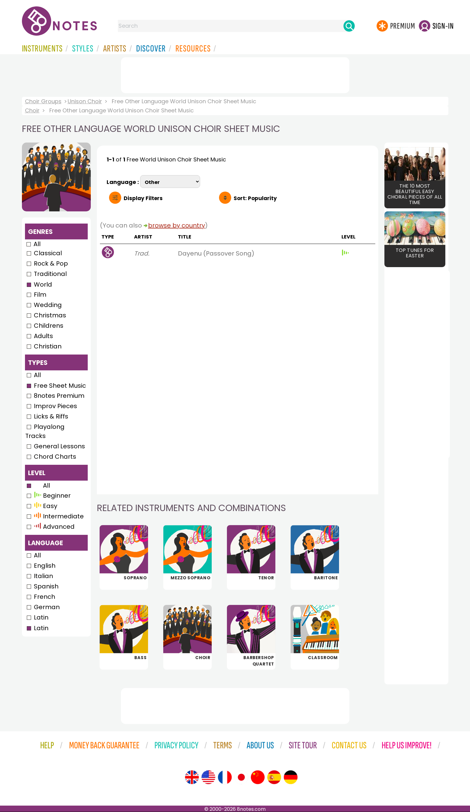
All (37, 244)
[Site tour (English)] (192, 777)
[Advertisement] (235, 74)
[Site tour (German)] (290, 777)
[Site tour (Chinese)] (257, 777)
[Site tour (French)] (224, 777)
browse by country (176, 225)
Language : (123, 181)
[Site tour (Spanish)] (274, 777)
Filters (143, 198)
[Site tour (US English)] (208, 777)
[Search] (349, 26)
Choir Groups (43, 101)
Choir (32, 110)
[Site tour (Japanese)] (241, 777)
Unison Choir (85, 101)
